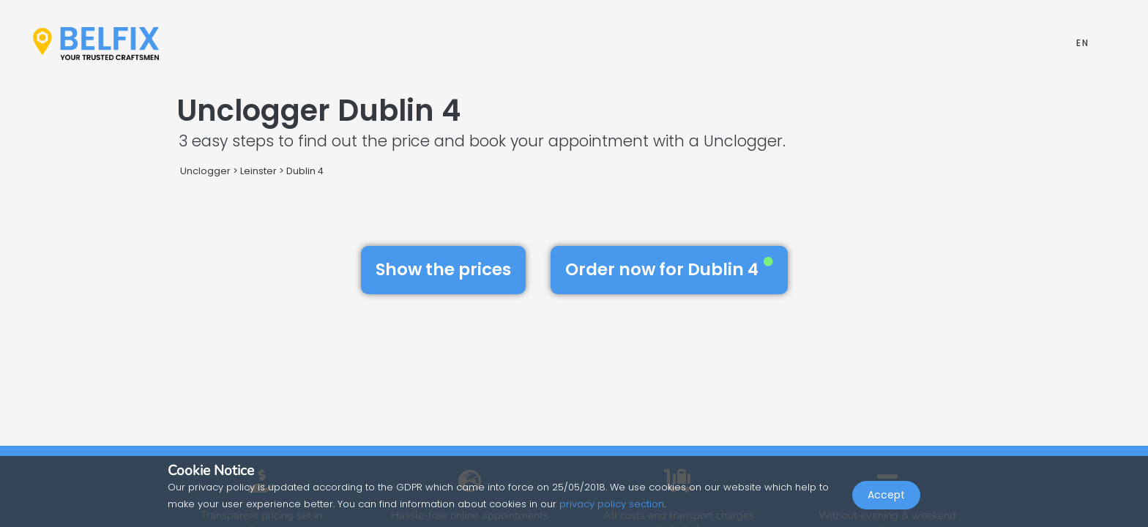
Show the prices (443, 269)
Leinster (258, 171)
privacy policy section (611, 504)
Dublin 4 (305, 171)
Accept (886, 494)
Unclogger (205, 171)
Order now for (669, 269)
